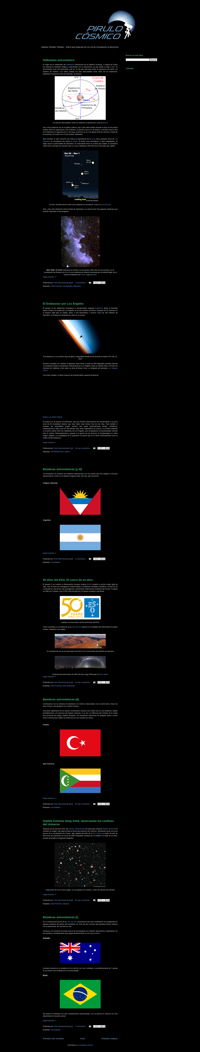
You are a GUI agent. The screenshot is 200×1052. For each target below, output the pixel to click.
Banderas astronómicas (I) (60, 917)
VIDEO (67, 452)
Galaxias (66, 904)
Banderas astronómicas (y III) (62, 469)
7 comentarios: (80, 1026)
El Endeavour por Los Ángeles (63, 303)
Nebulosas (77, 286)
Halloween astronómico (58, 60)
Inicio (82, 1038)
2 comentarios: (80, 283)
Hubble (105, 829)
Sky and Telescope (105, 204)
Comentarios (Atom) (85, 1045)
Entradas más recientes (53, 1038)
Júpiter (75, 141)
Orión (83, 275)
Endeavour (99, 308)
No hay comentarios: (83, 448)
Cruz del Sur (76, 627)
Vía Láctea (104, 674)
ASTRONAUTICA (57, 452)
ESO (89, 584)
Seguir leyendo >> (49, 277)
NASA (106, 123)
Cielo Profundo (56, 286)
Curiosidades (67, 286)
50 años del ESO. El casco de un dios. (68, 579)
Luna (93, 139)
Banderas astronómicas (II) (61, 699)
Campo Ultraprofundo (77, 829)
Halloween (70, 65)
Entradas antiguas (110, 1038)
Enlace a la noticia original (52, 417)
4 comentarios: (80, 559)
